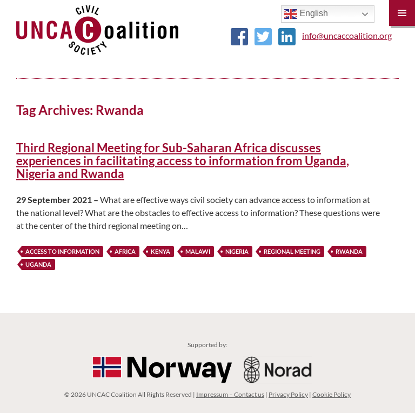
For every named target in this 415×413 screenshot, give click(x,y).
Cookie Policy (331, 394)
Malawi (197, 251)
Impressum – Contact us (230, 394)
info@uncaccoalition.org (347, 35)
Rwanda (349, 251)
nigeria (237, 251)
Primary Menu (402, 13)
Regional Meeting (292, 251)
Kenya (160, 251)
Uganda (38, 264)
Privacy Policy (288, 394)
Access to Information (62, 251)
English (306, 14)
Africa (125, 251)
